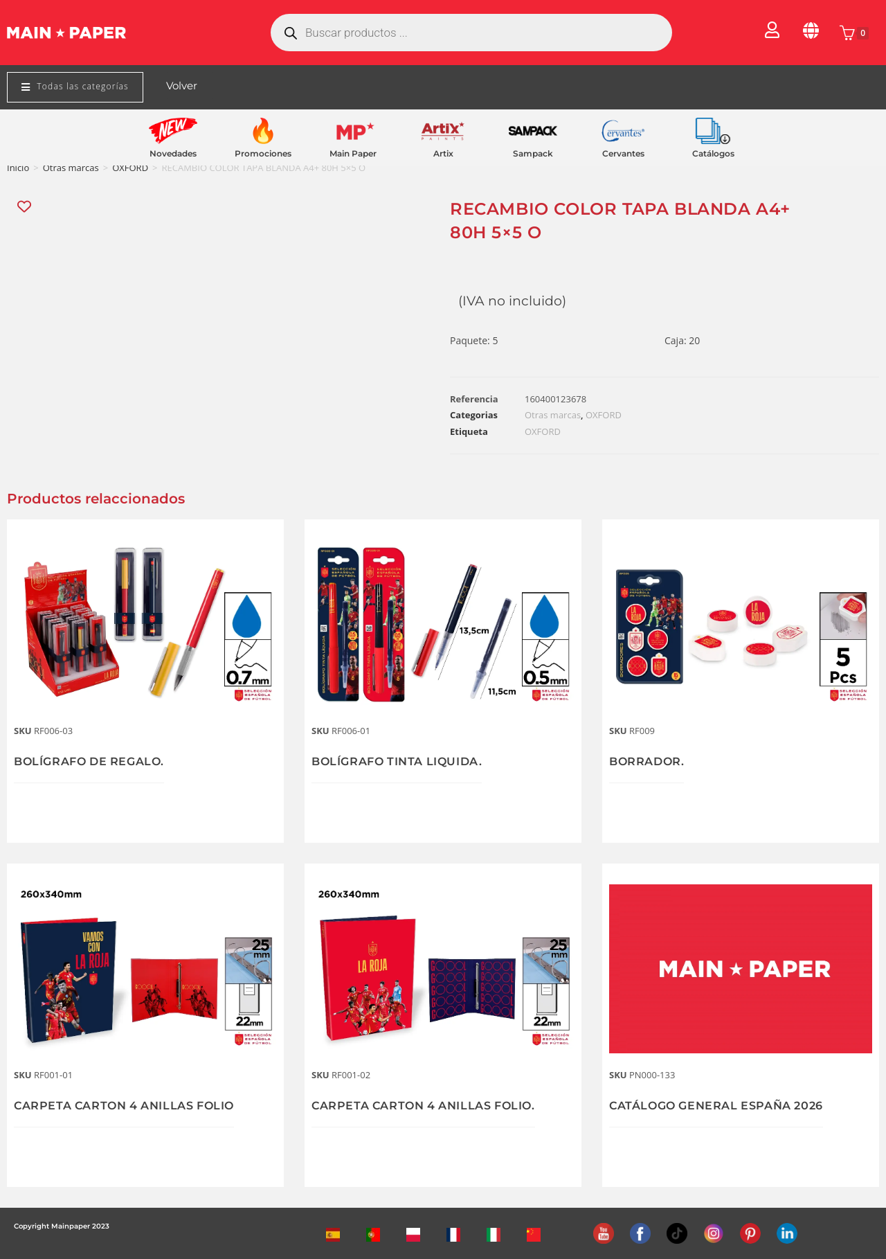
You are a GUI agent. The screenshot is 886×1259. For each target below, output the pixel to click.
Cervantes (623, 153)
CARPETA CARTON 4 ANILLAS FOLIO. (436, 1105)
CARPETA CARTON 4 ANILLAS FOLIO (137, 1105)
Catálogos (713, 153)
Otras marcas (71, 167)
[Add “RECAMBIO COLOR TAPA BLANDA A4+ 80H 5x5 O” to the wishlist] (25, 207)
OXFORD (130, 167)
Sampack (533, 153)
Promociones (263, 153)
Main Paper (353, 153)
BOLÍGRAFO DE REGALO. (98, 761)
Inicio (18, 167)
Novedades (173, 153)
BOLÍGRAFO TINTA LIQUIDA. (407, 761)
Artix (443, 153)
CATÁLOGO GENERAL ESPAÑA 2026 (728, 1105)
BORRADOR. (650, 761)
